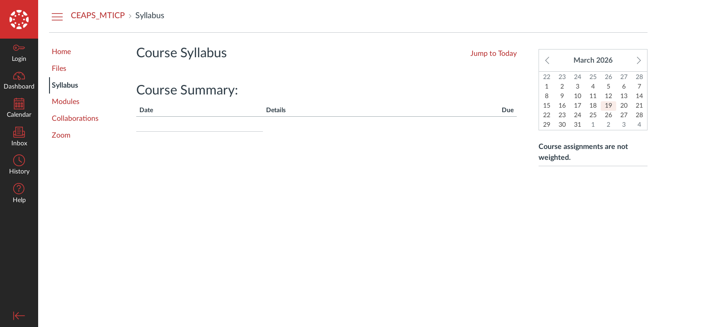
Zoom (61, 135)
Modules (65, 101)
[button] (19, 194)
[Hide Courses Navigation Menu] (57, 16)
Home (61, 51)
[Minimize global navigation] (19, 315)
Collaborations (75, 118)
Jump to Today (493, 53)
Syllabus (65, 85)
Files (59, 68)
